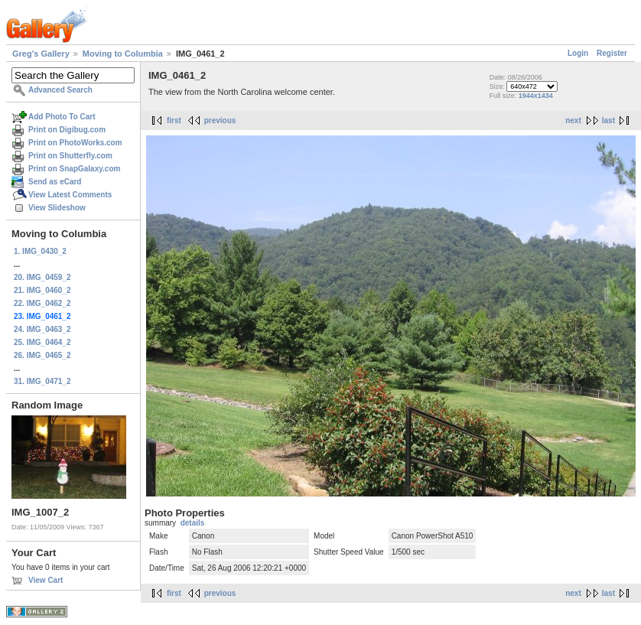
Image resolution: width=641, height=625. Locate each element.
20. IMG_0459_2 (42, 277)
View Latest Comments (70, 194)
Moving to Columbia (123, 53)
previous (220, 120)
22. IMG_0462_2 (42, 303)
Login (578, 53)
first (174, 120)
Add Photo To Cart (62, 116)
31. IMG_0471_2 (42, 381)
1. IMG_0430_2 (40, 251)
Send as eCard (54, 181)
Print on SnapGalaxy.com (74, 168)
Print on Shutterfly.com (70, 155)
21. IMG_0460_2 (42, 290)
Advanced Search (60, 90)
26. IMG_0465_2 (42, 355)
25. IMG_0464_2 (42, 342)
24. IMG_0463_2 (42, 329)
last (608, 120)
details (193, 523)
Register (612, 53)
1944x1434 (536, 95)
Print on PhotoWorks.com (75, 142)
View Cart (45, 580)
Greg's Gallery (41, 53)
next (573, 120)
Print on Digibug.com (67, 129)
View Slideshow (57, 207)
